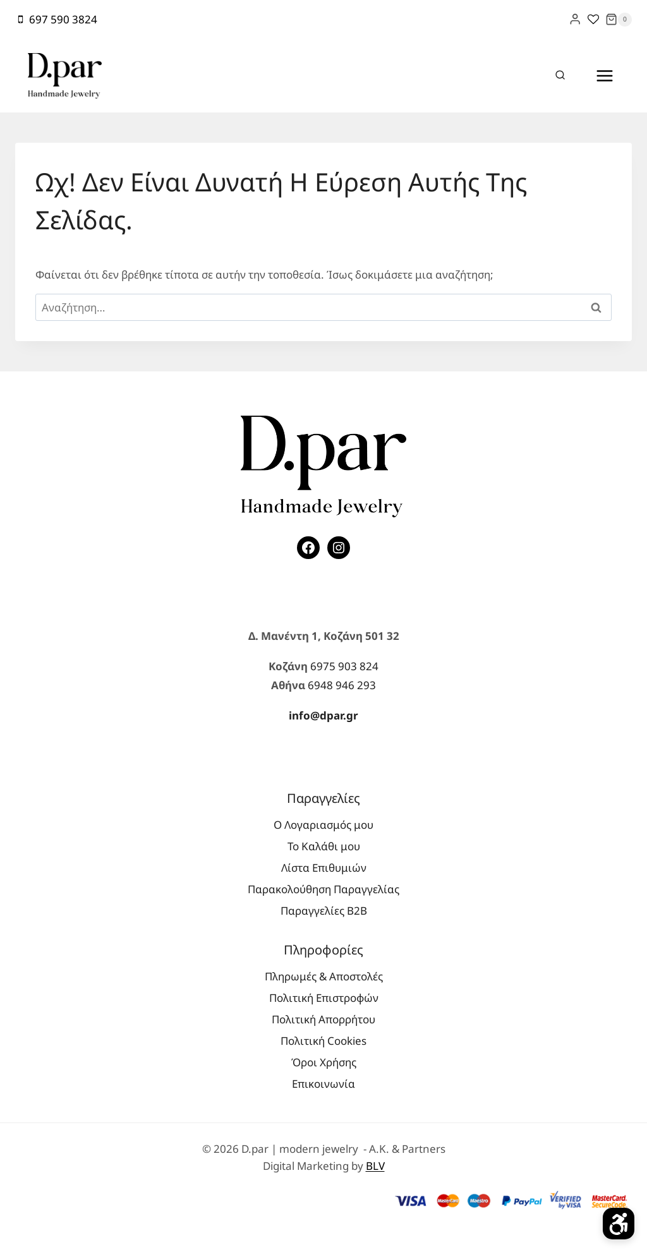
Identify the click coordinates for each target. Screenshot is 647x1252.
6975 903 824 (344, 666)
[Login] (575, 19)
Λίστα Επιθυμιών (323, 867)
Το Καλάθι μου (323, 846)
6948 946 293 (342, 685)
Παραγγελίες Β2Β (324, 910)
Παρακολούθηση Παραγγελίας (323, 889)
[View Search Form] (560, 76)
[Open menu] (604, 75)
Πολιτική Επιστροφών (323, 997)
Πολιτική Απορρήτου (323, 1019)
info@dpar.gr (323, 715)
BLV (375, 1166)
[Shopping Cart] (618, 20)
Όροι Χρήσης (323, 1062)
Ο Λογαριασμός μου (323, 824)
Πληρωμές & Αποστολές (324, 976)
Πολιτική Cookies (323, 1040)
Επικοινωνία (323, 1083)
